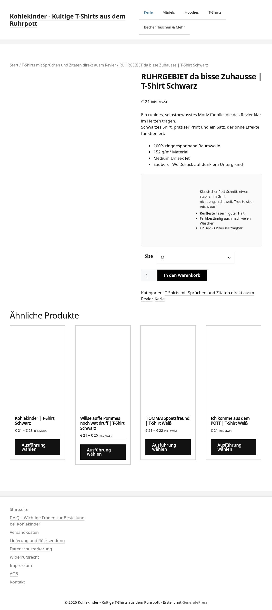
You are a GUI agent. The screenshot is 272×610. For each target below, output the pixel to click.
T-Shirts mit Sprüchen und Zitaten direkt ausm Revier (69, 65)
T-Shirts (215, 12)
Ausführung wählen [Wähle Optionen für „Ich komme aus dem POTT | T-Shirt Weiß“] (229, 447)
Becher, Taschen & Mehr (164, 27)
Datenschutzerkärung (31, 549)
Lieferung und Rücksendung (37, 540)
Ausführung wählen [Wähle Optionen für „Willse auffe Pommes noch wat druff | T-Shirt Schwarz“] (99, 452)
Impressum (21, 565)
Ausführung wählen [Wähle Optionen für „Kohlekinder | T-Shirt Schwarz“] (34, 447)
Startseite (19, 509)
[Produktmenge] (148, 275)
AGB (14, 573)
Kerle (148, 12)
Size (149, 256)
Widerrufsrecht (24, 557)
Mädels (168, 12)
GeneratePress (194, 602)
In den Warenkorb (182, 275)
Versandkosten (24, 532)
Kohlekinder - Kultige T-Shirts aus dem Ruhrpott (67, 20)
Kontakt (17, 582)
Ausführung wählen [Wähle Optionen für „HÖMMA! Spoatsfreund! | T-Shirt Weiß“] (164, 447)
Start (14, 65)
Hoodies (192, 12)
